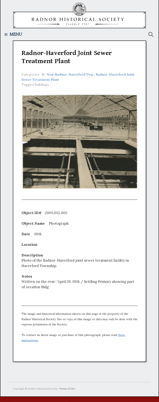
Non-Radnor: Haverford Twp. (70, 74)
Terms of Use (67, 388)
